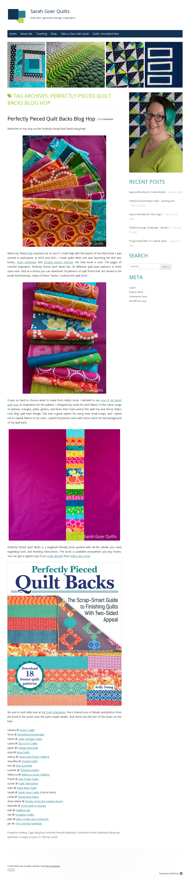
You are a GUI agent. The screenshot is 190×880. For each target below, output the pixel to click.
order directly (55, 556)
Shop (54, 33)
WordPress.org (137, 301)
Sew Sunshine (24, 765)
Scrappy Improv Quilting (58, 262)
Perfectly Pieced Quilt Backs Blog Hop (51, 118)
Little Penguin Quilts (30, 739)
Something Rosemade (30, 734)
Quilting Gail (23, 810)
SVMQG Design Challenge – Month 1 (149, 227)
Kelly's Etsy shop (80, 556)
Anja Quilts (23, 752)
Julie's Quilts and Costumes (32, 819)
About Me (26, 33)
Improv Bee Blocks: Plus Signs (145, 214)
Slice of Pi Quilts (27, 743)
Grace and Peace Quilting (34, 756)
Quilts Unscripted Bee (106, 33)
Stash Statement (26, 262)
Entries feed (136, 292)
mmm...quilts (27, 730)
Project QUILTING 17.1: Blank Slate (148, 241)
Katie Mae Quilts (27, 788)
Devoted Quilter (29, 770)
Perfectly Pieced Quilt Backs (61, 832)
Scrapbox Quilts (24, 814)
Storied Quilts (30, 761)
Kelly (30, 253)
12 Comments (105, 119)
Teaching (41, 33)
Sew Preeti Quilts (28, 779)
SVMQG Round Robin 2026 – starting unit (151, 201)
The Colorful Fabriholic (28, 823)
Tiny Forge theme (52, 866)
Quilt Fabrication (28, 783)
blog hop (40, 832)
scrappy (23, 837)
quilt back (12, 837)
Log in (132, 287)
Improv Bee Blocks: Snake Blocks (147, 192)
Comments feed (138, 296)
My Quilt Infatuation (54, 712)
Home (13, 33)
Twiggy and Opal (28, 748)
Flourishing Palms (28, 797)
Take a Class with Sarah (74, 33)
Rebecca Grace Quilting (35, 774)
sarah (54, 837)
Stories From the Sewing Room (44, 801)
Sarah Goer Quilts (50, 11)
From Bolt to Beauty (33, 805)
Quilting (23, 832)
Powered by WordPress (171, 874)
